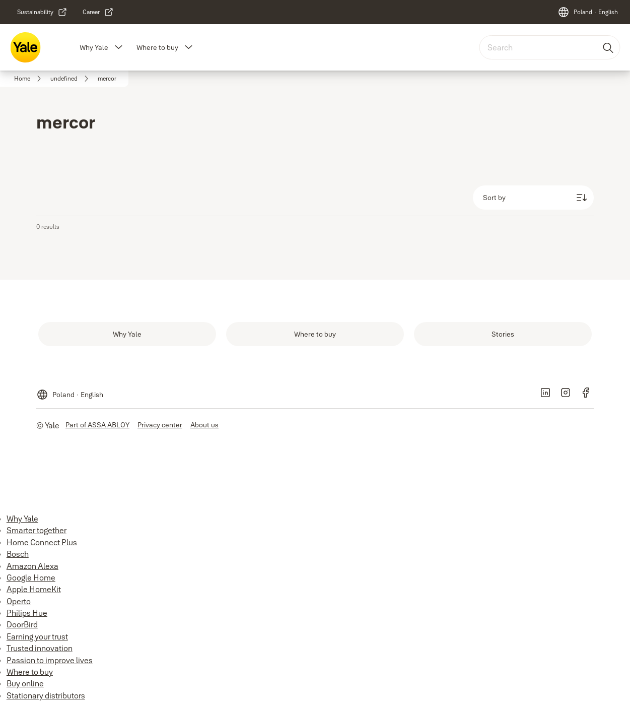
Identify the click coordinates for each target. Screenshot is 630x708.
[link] (42, 12)
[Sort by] (533, 197)
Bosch (18, 554)
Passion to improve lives (50, 660)
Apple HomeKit (34, 589)
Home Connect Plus (42, 542)
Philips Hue (27, 613)
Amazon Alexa (32, 566)
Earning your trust (37, 636)
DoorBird (22, 624)
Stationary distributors (46, 695)
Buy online (25, 683)
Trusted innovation (40, 648)
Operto (19, 601)
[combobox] (549, 47)
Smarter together (36, 530)
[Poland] (587, 12)
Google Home (31, 577)
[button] (118, 47)
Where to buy (157, 47)
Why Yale (94, 47)
